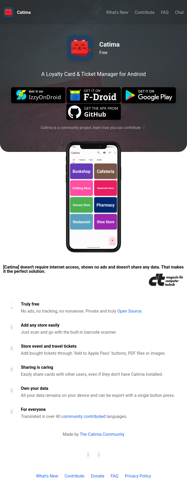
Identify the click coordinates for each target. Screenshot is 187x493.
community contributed (83, 416)
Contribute (144, 12)
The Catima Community (102, 434)
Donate (97, 476)
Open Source (129, 311)
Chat (179, 12)
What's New (117, 12)
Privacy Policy (138, 476)
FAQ (164, 12)
